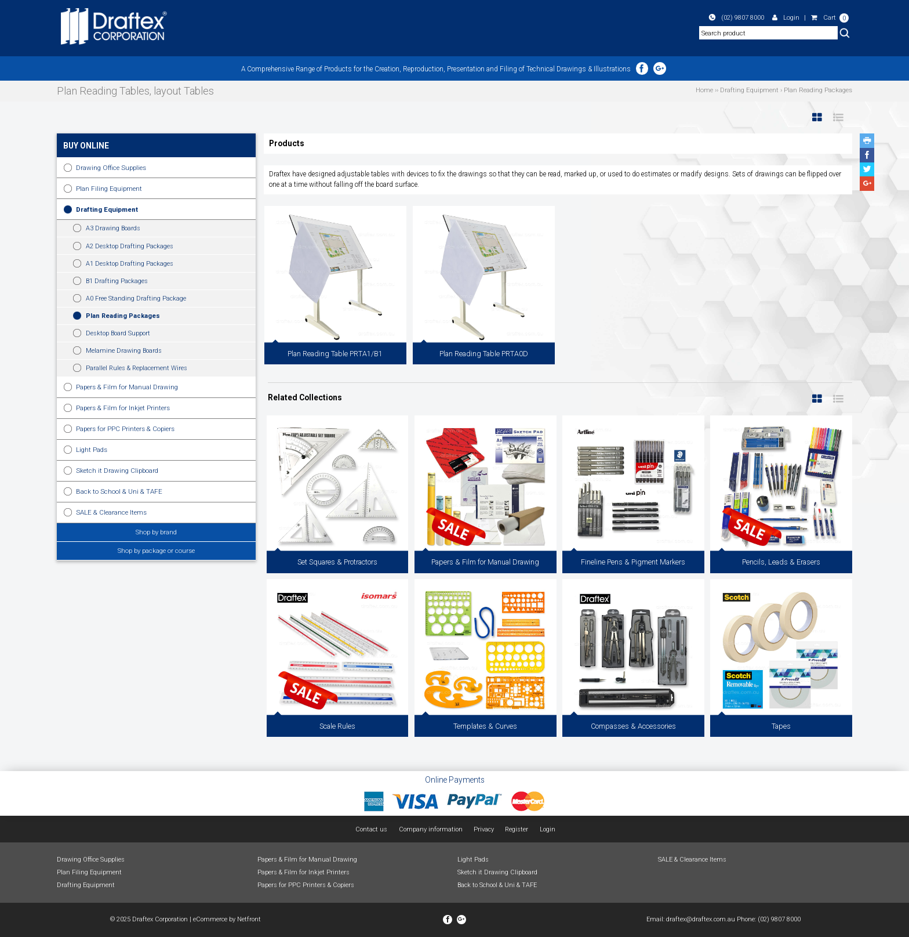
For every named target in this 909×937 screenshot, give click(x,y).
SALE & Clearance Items (111, 512)
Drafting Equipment (107, 209)
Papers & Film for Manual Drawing (127, 387)
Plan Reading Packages (123, 316)
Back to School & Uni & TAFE (119, 491)
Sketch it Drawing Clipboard (117, 470)
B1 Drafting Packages (117, 281)
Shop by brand (156, 532)
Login (785, 17)
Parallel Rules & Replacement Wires (136, 368)
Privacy (484, 829)
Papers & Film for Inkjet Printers (123, 408)
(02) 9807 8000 (736, 17)
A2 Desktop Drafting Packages (129, 246)
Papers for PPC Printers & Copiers (125, 429)
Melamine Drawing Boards (124, 350)
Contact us (371, 829)
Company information (431, 829)
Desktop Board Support (118, 333)
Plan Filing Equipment (109, 188)
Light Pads (91, 450)
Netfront (249, 919)
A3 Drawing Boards (113, 228)
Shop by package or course (156, 551)
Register (516, 829)
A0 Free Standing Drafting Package (136, 298)
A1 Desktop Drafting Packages (129, 263)
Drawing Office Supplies (111, 168)
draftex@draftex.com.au (700, 919)
